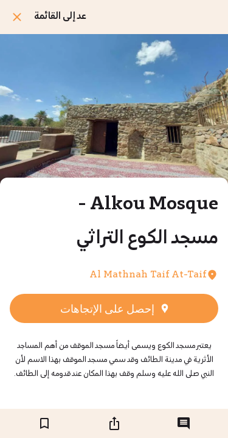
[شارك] (114, 423)
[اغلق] (17, 17)
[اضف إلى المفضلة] (44, 423)
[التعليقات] (183, 423)
